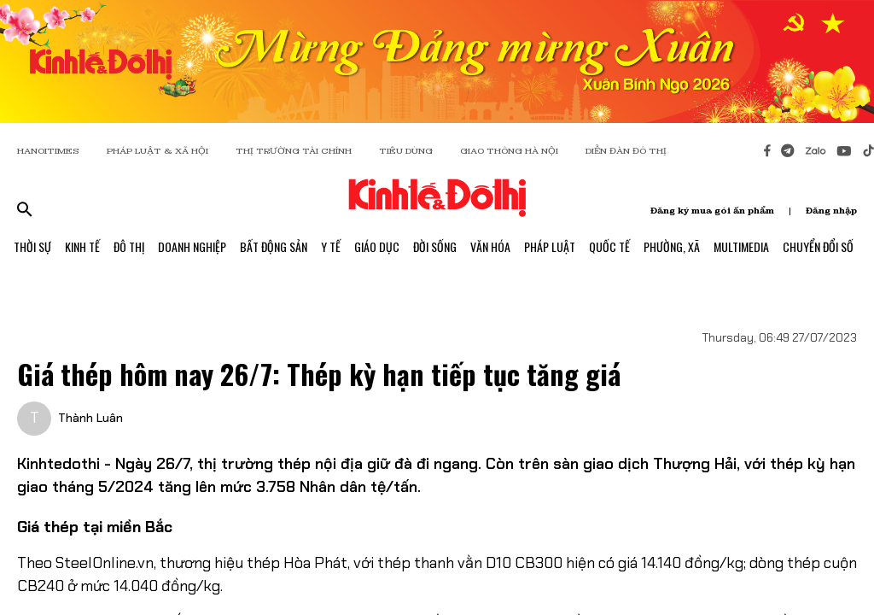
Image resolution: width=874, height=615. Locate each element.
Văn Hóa (490, 246)
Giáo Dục (376, 246)
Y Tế (331, 246)
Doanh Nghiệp (192, 246)
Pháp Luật (549, 246)
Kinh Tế (82, 246)
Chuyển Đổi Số (818, 246)
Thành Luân (90, 417)
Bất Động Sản (273, 246)
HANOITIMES (48, 150)
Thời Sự (32, 246)
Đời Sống (435, 246)
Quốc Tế (609, 246)
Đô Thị (129, 246)
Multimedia (741, 246)
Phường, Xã (672, 246)
